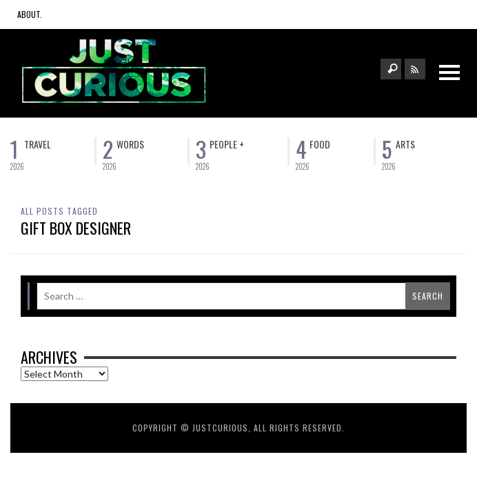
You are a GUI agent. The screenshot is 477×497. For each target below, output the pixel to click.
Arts (405, 144)
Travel (37, 144)
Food (319, 144)
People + (227, 144)
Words (130, 144)
